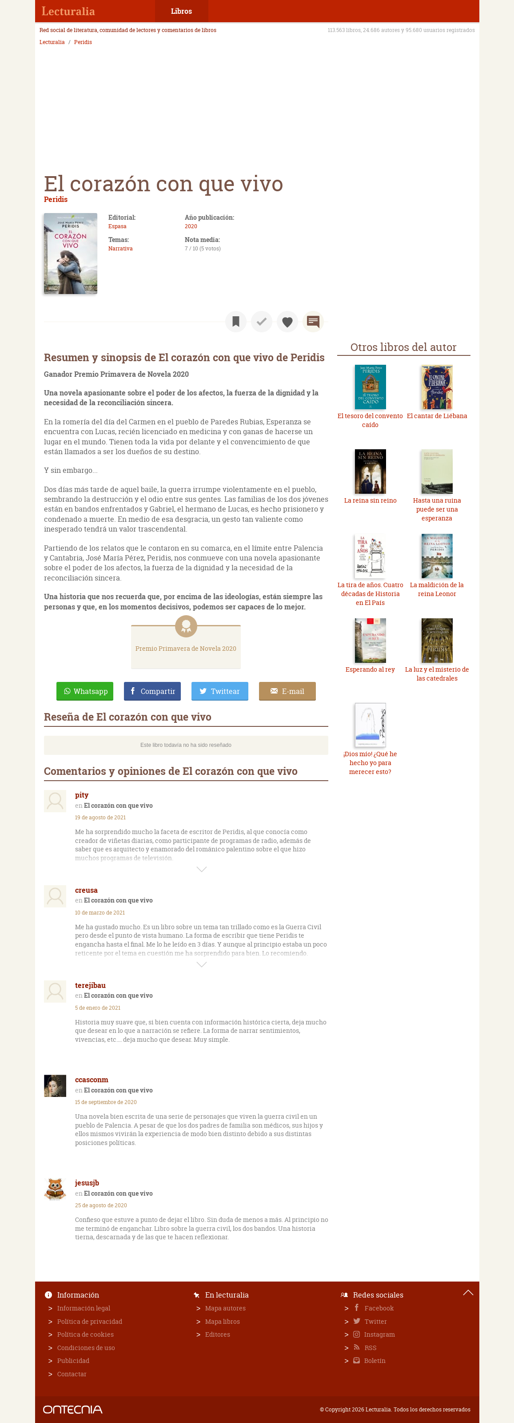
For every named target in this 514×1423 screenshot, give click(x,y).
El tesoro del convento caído (370, 420)
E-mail (293, 691)
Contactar (72, 1374)
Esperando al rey (370, 669)
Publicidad (73, 1360)
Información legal (83, 1308)
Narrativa (120, 248)
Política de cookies (85, 1334)
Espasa (117, 226)
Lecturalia (52, 42)
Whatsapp (91, 691)
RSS (370, 1347)
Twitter (375, 1321)
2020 (191, 226)
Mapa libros (222, 1321)
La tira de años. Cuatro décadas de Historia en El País (370, 593)
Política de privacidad (89, 1321)
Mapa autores (225, 1308)
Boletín (374, 1360)
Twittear (225, 691)
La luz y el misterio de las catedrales (437, 673)
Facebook (378, 1308)
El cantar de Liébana (437, 415)
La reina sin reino (370, 500)
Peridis (83, 42)
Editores (217, 1334)
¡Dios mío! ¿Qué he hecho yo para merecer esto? (370, 762)
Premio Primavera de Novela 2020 (185, 648)
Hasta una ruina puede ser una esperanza (437, 509)
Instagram (379, 1334)
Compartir (158, 691)
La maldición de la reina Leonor (437, 589)
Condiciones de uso (86, 1347)
